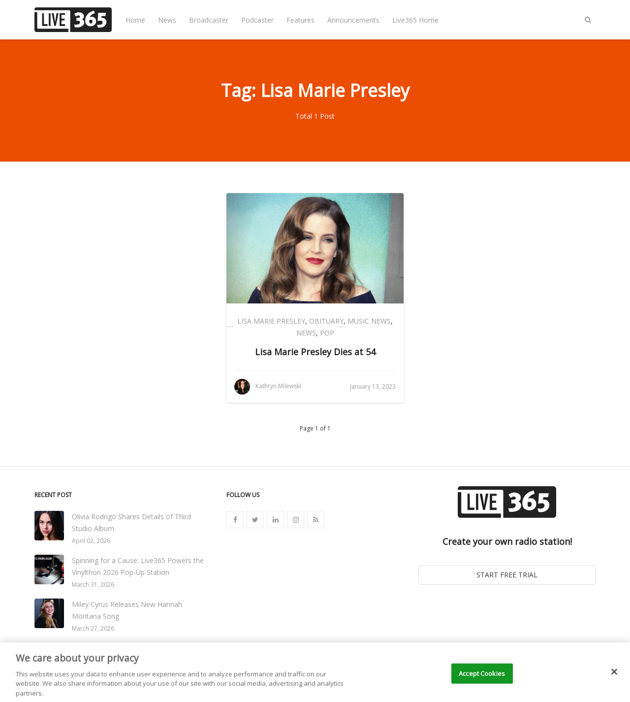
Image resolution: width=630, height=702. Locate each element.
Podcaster (257, 20)
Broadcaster (208, 20)
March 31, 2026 (93, 584)
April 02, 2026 (91, 540)
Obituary (326, 321)
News (167, 20)
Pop (327, 332)
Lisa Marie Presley (271, 321)
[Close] (614, 680)
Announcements (353, 20)
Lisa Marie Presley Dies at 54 (315, 352)
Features (300, 20)
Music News (369, 321)
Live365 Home (415, 20)
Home (135, 20)
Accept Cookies (482, 681)
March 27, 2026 (93, 628)
